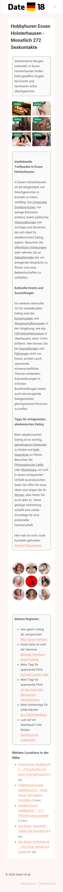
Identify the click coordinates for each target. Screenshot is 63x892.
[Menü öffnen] (54, 6)
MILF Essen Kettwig (33, 639)
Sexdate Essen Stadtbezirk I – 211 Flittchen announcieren (33, 810)
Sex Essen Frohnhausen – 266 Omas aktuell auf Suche (34, 846)
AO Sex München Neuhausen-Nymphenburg (32, 694)
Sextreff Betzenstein (27, 545)
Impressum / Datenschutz (38, 883)
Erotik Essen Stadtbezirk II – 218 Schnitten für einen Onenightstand (34, 769)
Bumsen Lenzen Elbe (34, 674)
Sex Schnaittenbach (33, 715)
